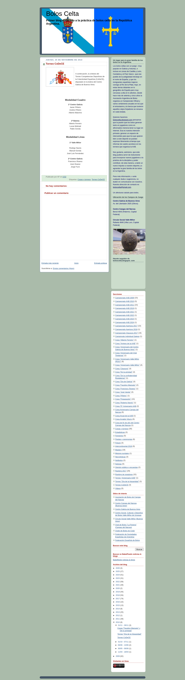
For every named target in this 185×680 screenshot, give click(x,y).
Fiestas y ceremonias (123, 439)
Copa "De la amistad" (123, 372)
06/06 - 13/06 (123, 645)
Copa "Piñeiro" (121, 396)
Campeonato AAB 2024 (124, 322)
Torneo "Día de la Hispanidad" (129, 634)
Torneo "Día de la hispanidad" (127, 481)
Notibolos (119, 460)
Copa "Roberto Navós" (124, 403)
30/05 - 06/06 (123, 649)
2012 (118, 615)
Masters (118, 450)
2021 (118, 585)
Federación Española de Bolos (127, 540)
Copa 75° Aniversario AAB (125, 406)
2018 (118, 595)
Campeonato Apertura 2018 (126, 329)
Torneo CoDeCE (98, 180)
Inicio (76, 263)
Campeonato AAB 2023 (124, 319)
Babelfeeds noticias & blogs (124, 560)
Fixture (118, 443)
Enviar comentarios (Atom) (63, 268)
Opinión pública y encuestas (126, 467)
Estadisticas (120, 432)
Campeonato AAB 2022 (124, 315)
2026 (118, 568)
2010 (118, 622)
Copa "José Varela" (123, 392)
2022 (118, 582)
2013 (118, 612)
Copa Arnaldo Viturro (123, 419)
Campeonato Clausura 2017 (126, 333)
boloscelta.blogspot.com (122, 120)
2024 (118, 575)
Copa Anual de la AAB (124, 416)
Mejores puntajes (122, 453)
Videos (118, 488)
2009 (118, 656)
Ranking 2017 (120, 471)
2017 (118, 599)
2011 (118, 619)
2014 (118, 609)
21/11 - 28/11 (123, 625)
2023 (118, 578)
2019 (118, 592)
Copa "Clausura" (122, 369)
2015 (118, 605)
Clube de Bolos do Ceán (125, 531)
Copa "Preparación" (123, 399)
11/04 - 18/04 (123, 652)
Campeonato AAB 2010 (124, 301)
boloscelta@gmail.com (122, 187)
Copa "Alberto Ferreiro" (124, 340)
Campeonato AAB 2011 (124, 305)
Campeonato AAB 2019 (124, 308)
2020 (118, 588)
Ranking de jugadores (124, 475)
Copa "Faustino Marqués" (125, 385)
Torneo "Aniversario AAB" (125, 478)
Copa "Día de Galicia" (124, 382)
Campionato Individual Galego (127, 336)
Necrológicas (120, 457)
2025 (118, 571)
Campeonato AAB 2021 (124, 312)
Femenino (119, 436)
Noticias (118, 464)
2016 (118, 602)
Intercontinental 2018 (123, 446)
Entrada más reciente (50, 263)
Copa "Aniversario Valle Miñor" (127, 365)
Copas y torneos (84, 180)
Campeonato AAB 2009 (124, 298)
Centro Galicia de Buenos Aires (127, 509)
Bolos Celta (62, 13)
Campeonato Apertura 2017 (126, 326)
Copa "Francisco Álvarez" (125, 389)
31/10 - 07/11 (123, 642)
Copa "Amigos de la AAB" (125, 344)
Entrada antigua (100, 263)
